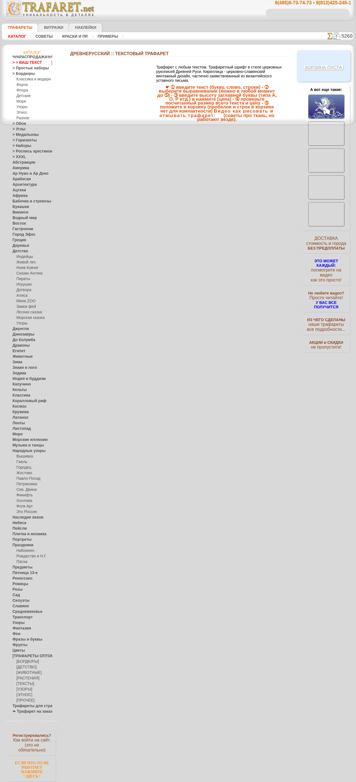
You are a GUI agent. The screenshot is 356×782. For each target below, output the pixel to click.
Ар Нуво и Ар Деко (27, 173)
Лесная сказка (27, 312)
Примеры (106, 36)
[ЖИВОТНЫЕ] (27, 672)
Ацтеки (18, 190)
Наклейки (76, 27)
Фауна (21, 84)
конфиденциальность (164, 314)
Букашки (19, 206)
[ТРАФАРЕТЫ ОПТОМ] (30, 656)
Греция (17, 240)
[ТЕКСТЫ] (24, 683)
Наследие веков (25, 517)
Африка (18, 195)
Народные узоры (25, 450)
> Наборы (19, 145)
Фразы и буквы (24, 639)
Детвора (23, 290)
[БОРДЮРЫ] (26, 661)
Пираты (22, 278)
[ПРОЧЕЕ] (24, 700)
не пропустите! (326, 339)
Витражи (47, 27)
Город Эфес (21, 234)
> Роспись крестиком (28, 151)
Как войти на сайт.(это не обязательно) (32, 742)
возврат (190, 314)
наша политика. (206, 777)
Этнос (21, 112)
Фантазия (20, 628)
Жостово (23, 473)
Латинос (19, 417)
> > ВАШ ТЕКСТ (23, 62)
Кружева (19, 412)
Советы (43, 36)
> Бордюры (20, 73)
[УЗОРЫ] (23, 689)
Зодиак (18, 373)
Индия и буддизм (26, 378)
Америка (19, 168)
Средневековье (24, 611)
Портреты (20, 539)
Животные (20, 356)
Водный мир (22, 217)
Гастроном (21, 229)
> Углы (17, 129)
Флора (21, 90)
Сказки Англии (28, 273)
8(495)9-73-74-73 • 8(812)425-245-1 (307, 3)
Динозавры (21, 334)
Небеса (18, 523)
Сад (15, 595)
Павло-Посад (27, 478)
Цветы (17, 650)
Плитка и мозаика (26, 534)
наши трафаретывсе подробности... (326, 317)
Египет (17, 351)
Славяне (19, 606)
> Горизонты (22, 140)
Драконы (19, 345)
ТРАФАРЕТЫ (17, 27)
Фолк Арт (23, 506)
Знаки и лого (22, 367)
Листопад (20, 428)
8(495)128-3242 (183, 267)
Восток (18, 223)
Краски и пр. (74, 36)
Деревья (19, 245)
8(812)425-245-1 (216, 267)
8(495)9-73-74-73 (149, 267)
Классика (19, 395)
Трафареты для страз (29, 706)
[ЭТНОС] (23, 694)
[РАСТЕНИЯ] (26, 678)
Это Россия (25, 511)
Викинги (19, 212)
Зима (16, 362)
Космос (18, 406)
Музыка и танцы (25, 445)
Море (20, 101)
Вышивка (23, 456)
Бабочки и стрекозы (28, 201)
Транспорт (20, 617)
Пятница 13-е (22, 572)
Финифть (23, 495)
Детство (19, 251)
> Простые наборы (27, 68)
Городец (22, 467)
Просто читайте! (326, 293)
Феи (15, 633)
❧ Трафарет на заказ (29, 711)
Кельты (18, 389)
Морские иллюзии (26, 439)
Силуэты (19, 600)
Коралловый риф (26, 400)
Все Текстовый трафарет (178, 211)
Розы (16, 589)
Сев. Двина (25, 489)
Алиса (21, 295)
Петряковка (25, 484)
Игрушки (23, 284)
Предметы (20, 567)
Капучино (20, 384)
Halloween (24, 550)
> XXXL (17, 156)
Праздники (21, 545)
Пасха (21, 561)
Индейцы (23, 256)
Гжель (21, 461)
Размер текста (178, 199)
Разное (21, 118)
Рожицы (18, 584)
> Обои (17, 123)
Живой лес (25, 262)
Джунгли (19, 328)
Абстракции (21, 162)
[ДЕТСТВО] (25, 667)
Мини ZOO (24, 301)
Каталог (17, 36)
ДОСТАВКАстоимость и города (326, 245)
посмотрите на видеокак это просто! (326, 269)
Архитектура (22, 184)
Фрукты (18, 645)
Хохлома (23, 500)
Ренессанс (20, 578)
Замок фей (24, 306)
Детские (22, 95)
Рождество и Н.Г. (29, 556)
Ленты (17, 423)
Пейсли (18, 528)
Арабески (19, 179)
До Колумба (22, 339)
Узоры (21, 107)
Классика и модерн (31, 79)
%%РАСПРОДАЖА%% (30, 57)
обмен (204, 314)
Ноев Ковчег (26, 267)
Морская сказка (29, 317)
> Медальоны (23, 134)
